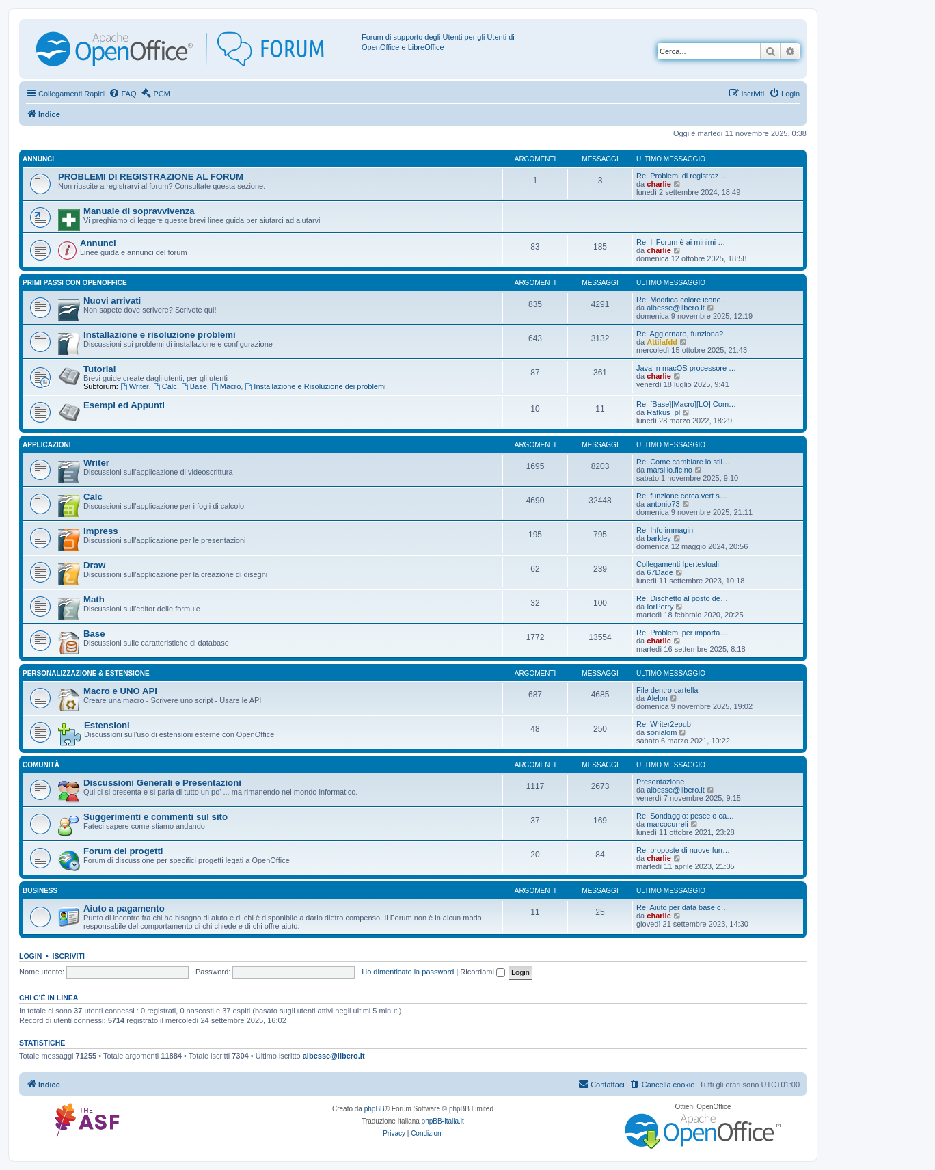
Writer (134, 386)
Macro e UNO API (120, 691)
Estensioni (107, 725)
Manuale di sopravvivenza (139, 211)
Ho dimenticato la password (408, 972)
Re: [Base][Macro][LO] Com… (686, 404)
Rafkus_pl (663, 412)
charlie (658, 184)
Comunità (41, 765)
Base (194, 386)
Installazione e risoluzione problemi (159, 335)
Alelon (657, 698)
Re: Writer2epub (663, 724)
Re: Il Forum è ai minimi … (680, 242)
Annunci (38, 159)
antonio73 (663, 504)
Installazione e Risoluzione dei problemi (315, 386)
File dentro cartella (667, 690)
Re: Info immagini (665, 530)
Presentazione (660, 781)
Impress (100, 531)
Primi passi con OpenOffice (75, 283)
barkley (658, 538)
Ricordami (482, 972)
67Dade (660, 572)
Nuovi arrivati (112, 300)
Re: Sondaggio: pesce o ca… (685, 816)
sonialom (662, 732)
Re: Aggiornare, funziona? (679, 334)
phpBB (374, 1109)
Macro (226, 386)
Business (40, 890)
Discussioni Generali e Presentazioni (162, 782)
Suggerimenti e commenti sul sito (155, 817)
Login (30, 956)
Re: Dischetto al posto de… (682, 598)
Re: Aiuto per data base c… (682, 907)
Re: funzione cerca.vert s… (681, 496)
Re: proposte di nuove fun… (683, 850)
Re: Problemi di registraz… (681, 176)
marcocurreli (667, 824)
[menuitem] (122, 93)
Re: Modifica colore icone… (682, 299)
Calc (165, 386)
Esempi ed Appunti (124, 405)
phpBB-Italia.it (443, 1121)
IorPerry (660, 606)
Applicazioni (47, 445)
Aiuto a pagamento (124, 908)
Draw (94, 565)
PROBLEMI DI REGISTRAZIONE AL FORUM (150, 177)
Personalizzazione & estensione (86, 673)
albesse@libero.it (676, 308)
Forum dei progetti (123, 851)
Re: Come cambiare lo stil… (683, 461)
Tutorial (99, 369)
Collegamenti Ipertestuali (677, 564)
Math (94, 599)
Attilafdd (662, 342)
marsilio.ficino (669, 470)
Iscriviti (69, 956)
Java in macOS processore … (686, 368)
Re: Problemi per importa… (681, 632)
